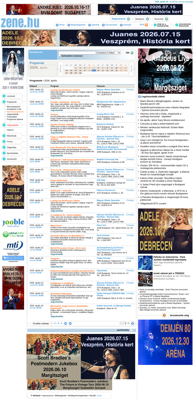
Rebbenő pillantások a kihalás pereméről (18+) (72, 271)
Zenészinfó (12, 159)
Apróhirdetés (12, 153)
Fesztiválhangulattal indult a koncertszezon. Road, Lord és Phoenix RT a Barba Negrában (164, 295)
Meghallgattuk (76, 25)
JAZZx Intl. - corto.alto (61, 190)
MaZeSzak (11, 136)
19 (94, 70)
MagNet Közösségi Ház (108, 159)
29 (76, 73)
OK (130, 52)
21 (103, 70)
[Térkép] (130, 89)
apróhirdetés (125, 330)
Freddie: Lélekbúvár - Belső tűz (65, 102)
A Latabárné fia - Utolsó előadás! (66, 215)
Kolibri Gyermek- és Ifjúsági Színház (114, 306)
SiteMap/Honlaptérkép (78, 395)
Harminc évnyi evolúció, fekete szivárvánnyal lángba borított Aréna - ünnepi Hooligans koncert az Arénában (163, 159)
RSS (144, 24)
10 (116, 68)
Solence (54, 114)
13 (67, 70)
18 (89, 70)
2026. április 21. (37, 191)
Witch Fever (56, 225)
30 (67, 68)
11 (121, 68)
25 (121, 70)
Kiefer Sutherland (59, 180)
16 (80, 70)
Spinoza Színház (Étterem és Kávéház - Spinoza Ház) (110, 137)
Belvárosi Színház (105, 124)
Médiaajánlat (60, 395)
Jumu (99, 395)
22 (107, 70)
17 (85, 70)
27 (67, 73)
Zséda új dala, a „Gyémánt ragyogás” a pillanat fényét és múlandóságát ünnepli (164, 173)
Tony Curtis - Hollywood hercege (66, 170)
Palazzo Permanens (106, 190)
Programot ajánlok (15, 119)
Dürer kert (101, 225)
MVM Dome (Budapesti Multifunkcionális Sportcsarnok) (112, 148)
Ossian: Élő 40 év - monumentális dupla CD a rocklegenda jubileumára (164, 166)
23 (112, 70)
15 (76, 70)
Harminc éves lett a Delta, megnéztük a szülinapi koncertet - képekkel (160, 115)
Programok (12, 102)
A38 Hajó (101, 180)
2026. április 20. (37, 160)
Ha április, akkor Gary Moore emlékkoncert (162, 120)
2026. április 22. (37, 226)
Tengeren (55, 258)
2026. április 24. (37, 307)
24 (116, 70)
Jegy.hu (10, 130)
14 (71, 70)
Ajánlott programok (15, 112)
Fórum (10, 141)
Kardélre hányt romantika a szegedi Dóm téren (164, 146)
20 (98, 70)
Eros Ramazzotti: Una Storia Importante (69, 147)
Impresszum (47, 395)
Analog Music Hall (105, 114)
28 (71, 73)
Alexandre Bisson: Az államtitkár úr (67, 236)
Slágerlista (11, 147)
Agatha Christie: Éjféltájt (62, 124)
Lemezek (11, 96)
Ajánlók (93, 25)
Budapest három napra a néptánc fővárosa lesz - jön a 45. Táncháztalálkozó (165, 135)
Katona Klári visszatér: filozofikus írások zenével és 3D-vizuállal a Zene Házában (161, 179)
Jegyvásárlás (12, 114)
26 (125, 70)
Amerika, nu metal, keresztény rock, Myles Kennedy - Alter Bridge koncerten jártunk (163, 309)
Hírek (60, 25)
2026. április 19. (37, 90)
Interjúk (125, 25)
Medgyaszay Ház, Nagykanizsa (111, 102)
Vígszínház (102, 270)
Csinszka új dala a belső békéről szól (159, 123)
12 (125, 68)
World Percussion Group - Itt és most (68, 248)
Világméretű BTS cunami (153, 203)
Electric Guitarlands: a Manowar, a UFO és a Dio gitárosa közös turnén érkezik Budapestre (164, 192)
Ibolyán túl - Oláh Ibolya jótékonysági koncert (72, 160)
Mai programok (13, 107)
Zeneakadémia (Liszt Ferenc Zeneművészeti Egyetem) (110, 249)
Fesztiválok (109, 25)
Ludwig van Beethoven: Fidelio (65, 90)
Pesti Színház (103, 235)
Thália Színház (104, 258)
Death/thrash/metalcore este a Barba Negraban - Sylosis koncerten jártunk (165, 108)
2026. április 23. (37, 284)
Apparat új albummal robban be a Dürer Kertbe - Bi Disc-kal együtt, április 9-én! (164, 151)
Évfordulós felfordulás (61, 294)
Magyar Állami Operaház (108, 89)
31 (71, 68)
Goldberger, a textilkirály (62, 283)
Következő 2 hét (14, 109)
